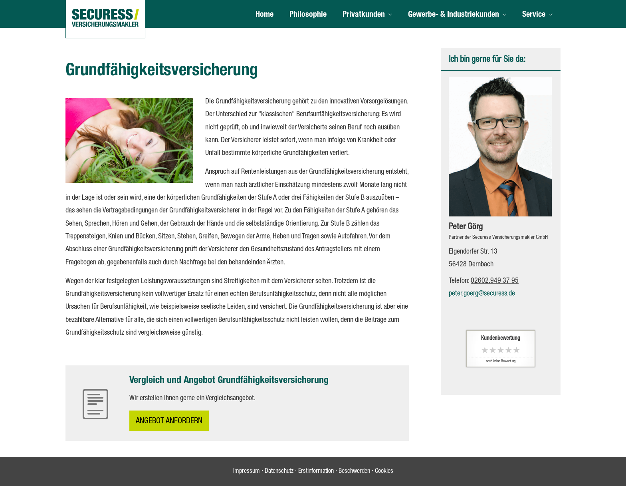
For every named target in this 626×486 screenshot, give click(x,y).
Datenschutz (279, 471)
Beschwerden (354, 471)
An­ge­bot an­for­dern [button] (169, 422)
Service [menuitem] (533, 15)
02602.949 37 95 (495, 281)
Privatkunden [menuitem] (364, 15)
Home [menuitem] (264, 15)
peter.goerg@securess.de (482, 294)
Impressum (246, 471)
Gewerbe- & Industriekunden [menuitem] (453, 15)
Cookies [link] (384, 471)
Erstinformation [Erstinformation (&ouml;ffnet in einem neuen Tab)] (316, 471)
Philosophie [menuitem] (308, 15)
